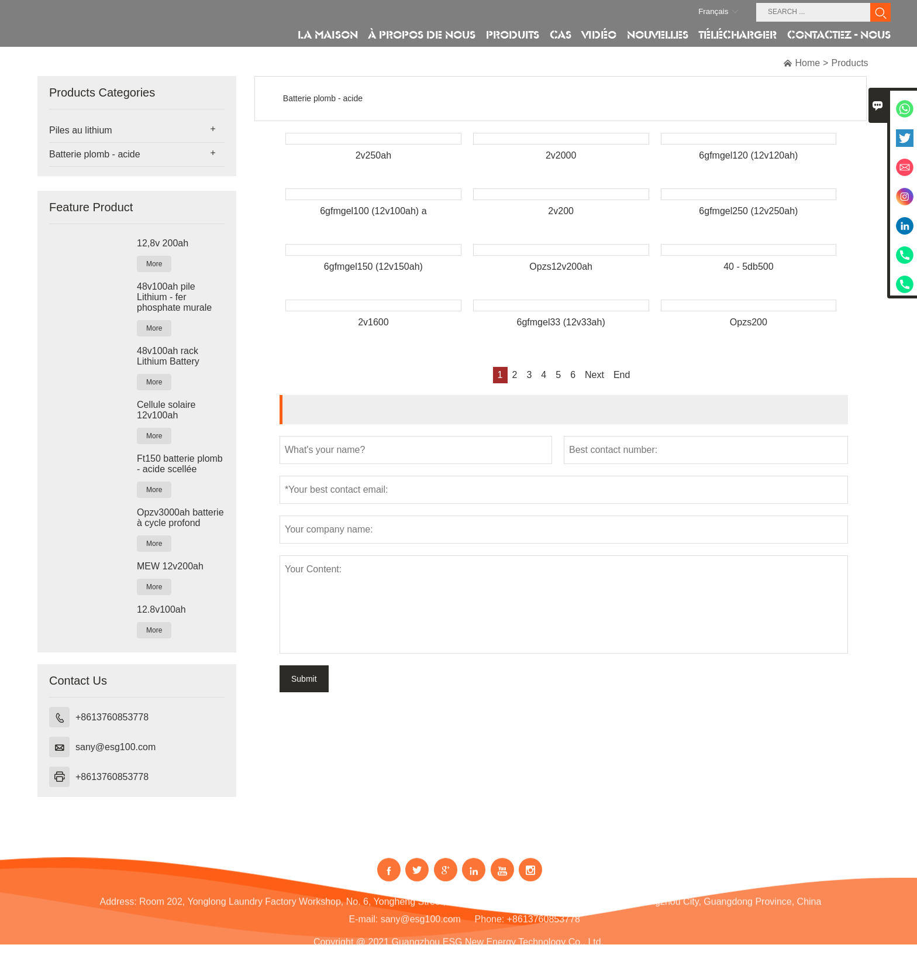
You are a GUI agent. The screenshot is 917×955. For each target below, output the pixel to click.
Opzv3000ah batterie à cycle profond (180, 517)
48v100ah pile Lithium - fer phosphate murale (174, 296)
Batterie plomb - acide (94, 154)
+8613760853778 (112, 717)
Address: (117, 909)
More (154, 264)
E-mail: (363, 927)
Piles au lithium (80, 130)
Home (807, 63)
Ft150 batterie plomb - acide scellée (180, 464)
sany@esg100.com (115, 747)
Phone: (490, 927)
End (621, 375)
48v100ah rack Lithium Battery (168, 356)
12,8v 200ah (162, 243)
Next (594, 375)
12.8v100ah (161, 609)
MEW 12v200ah (170, 566)
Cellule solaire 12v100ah (166, 410)
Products (849, 63)
